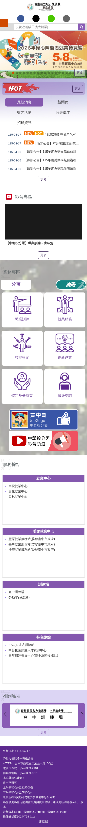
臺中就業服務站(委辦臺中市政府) (32, 544)
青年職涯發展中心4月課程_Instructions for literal (20, 73)
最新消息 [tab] (24, 102)
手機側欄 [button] (2, 20)
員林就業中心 (18, 496)
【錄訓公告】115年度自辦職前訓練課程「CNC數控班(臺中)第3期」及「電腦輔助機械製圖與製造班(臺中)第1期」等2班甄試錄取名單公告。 (44, 169)
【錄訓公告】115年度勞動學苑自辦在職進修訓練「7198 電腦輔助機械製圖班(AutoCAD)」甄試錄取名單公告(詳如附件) (44, 160)
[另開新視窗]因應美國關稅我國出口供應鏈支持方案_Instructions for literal (27, 73)
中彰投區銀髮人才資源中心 (27, 650)
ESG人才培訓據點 (21, 645)
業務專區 (11, 272)
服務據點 (11, 464)
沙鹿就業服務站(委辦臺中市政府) (32, 549)
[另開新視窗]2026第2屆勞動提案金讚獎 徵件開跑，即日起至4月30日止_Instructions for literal (31, 73)
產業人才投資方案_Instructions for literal (66, 73)
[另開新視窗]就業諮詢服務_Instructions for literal (49, 73)
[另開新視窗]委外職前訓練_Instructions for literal (70, 73)
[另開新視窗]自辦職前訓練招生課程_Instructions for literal (24, 73)
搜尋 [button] (81, 27)
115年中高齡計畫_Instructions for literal (38, 73)
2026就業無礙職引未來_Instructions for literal (13, 73)
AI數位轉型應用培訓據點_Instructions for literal (63, 73)
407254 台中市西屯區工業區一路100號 (28, 763)
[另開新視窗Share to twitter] (36, 18)
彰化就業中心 (18, 491)
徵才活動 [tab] (24, 112)
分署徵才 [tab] (63, 112)
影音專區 (23, 196)
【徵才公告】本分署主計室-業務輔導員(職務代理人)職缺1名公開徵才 (44, 143)
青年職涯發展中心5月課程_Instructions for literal (17, 73)
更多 (80, 72)
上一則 (5, 714)
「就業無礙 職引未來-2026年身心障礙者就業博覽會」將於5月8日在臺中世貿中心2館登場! (44, 134)
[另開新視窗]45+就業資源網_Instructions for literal (74, 73)
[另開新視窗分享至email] (66, 18)
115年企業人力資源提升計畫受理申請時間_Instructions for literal (34, 73)
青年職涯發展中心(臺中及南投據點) (33, 655)
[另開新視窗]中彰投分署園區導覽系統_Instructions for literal (45, 73)
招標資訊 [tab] (24, 123)
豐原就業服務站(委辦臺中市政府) (32, 539)
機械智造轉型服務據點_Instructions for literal (59, 73)
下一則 (82, 714)
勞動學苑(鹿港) (19, 597)
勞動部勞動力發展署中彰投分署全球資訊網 (43, 7)
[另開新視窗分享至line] (51, 18)
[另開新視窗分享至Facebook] (20, 18)
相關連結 (11, 695)
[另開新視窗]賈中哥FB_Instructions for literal (56, 73)
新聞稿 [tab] (63, 102)
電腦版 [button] (43, 821)
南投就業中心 (18, 486)
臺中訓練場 (16, 592)
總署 (71, 284)
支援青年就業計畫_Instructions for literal (52, 73)
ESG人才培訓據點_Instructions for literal (42, 73)
